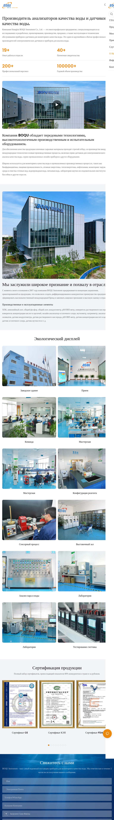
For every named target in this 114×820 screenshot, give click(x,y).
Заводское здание (29, 390)
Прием (84, 390)
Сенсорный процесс (29, 544)
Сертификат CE (20, 732)
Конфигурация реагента (85, 493)
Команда (29, 441)
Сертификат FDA (94, 732)
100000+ (66, 66)
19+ (6, 50)
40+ (61, 50)
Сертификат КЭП (57, 732)
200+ (8, 66)
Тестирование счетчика (84, 647)
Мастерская (85, 441)
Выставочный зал (85, 544)
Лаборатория (84, 595)
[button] (48, 745)
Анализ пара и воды (29, 595)
